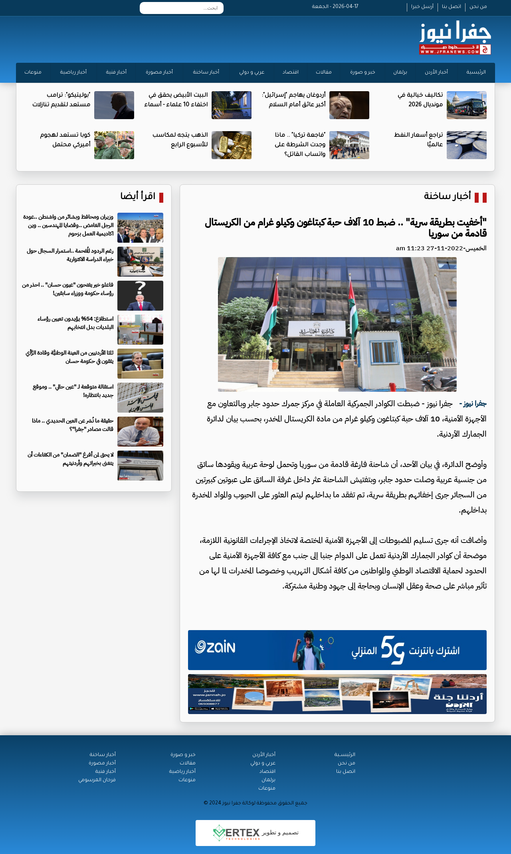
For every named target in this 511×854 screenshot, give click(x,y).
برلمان (400, 73)
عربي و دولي (251, 73)
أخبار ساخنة (206, 73)
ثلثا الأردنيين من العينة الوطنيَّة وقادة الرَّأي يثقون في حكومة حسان (69, 357)
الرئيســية (345, 755)
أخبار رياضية (73, 73)
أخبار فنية (116, 73)
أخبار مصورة (159, 73)
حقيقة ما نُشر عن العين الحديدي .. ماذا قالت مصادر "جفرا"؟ (72, 425)
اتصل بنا (451, 7)
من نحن (478, 7)
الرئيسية (476, 73)
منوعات (33, 73)
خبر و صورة (362, 73)
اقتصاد (291, 73)
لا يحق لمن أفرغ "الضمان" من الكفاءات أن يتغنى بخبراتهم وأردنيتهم (70, 459)
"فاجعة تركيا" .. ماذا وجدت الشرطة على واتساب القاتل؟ (300, 145)
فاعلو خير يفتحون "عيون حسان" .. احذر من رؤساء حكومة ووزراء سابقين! (67, 289)
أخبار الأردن (436, 73)
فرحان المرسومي (97, 780)
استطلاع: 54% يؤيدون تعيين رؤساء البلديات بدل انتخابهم (75, 323)
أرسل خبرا (422, 7)
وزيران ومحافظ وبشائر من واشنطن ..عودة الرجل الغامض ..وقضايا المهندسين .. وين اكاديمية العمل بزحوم (68, 225)
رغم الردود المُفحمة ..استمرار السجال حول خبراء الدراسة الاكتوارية (70, 255)
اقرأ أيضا (137, 198)
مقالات (324, 73)
